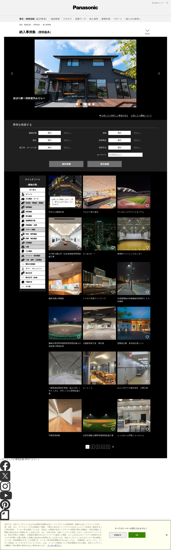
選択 (49, 133)
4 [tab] (89, 104)
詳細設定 (117, 535)
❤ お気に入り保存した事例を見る (113, 115)
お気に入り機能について (141, 115)
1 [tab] (77, 104)
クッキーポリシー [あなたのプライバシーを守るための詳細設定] (54, 545)
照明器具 (36, 24)
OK (137, 535)
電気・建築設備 (25, 24)
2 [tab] (81, 104)
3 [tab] (85, 104)
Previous (12, 73)
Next (159, 73)
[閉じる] (167, 535)
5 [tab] (93, 104)
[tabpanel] (85, 73)
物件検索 (66, 164)
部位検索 (104, 164)
